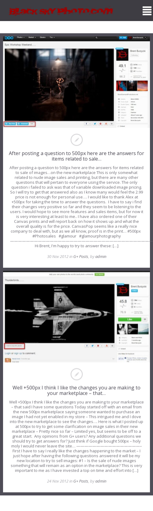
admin (100, 256)
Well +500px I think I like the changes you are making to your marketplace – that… (76, 390)
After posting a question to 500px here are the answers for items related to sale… (76, 156)
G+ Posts (80, 256)
